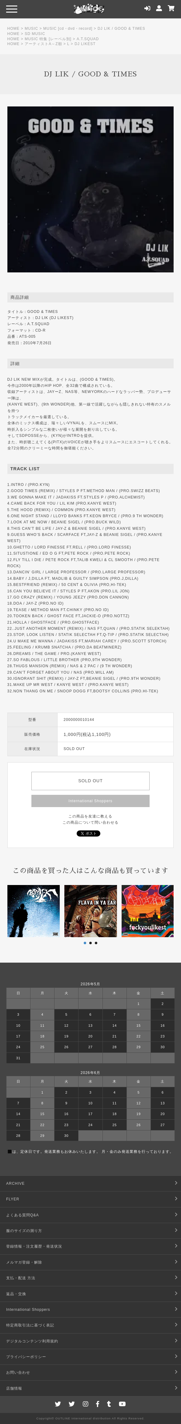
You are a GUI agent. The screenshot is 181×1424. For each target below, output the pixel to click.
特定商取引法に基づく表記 (30, 1325)
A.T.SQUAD (88, 39)
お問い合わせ (18, 1372)
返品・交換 (16, 1294)
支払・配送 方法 (20, 1278)
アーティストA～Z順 (43, 44)
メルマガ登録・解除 (24, 1262)
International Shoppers (91, 801)
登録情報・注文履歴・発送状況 (34, 1246)
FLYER (12, 1199)
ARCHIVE (15, 1183)
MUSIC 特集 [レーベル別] (48, 39)
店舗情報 (14, 1388)
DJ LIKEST (84, 44)
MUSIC (31, 28)
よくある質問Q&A (22, 1215)
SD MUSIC (35, 34)
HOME (13, 28)
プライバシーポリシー (26, 1357)
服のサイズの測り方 (24, 1231)
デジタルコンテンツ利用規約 (32, 1341)
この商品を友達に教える (90, 816)
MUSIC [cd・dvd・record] (68, 28)
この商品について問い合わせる (90, 822)
